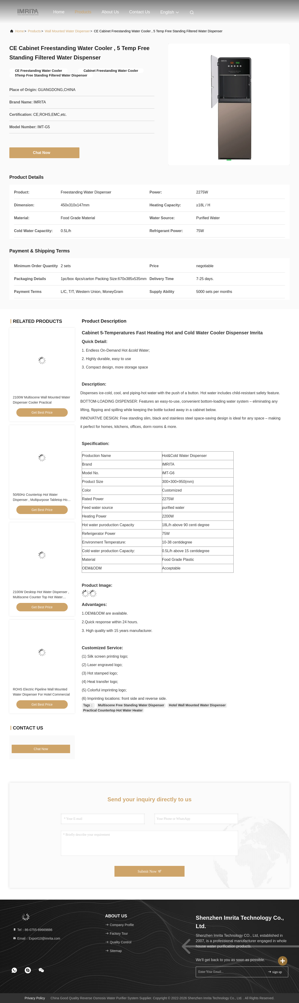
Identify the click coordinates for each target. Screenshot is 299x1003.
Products (83, 12)
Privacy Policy (35, 998)
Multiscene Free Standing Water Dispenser (131, 705)
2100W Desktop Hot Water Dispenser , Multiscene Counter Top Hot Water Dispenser (41, 597)
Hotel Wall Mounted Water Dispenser (197, 705)
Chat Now (44, 152)
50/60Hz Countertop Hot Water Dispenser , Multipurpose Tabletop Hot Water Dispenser (40, 500)
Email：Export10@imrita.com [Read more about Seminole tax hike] (36, 938)
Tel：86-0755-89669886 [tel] (32, 930)
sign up (275, 972)
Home (58, 12)
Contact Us (139, 12)
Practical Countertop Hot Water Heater (113, 710)
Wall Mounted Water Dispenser (67, 31)
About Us (110, 12)
